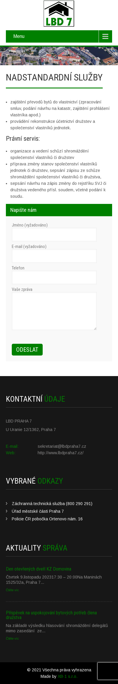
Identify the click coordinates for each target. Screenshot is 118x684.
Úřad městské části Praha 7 (38, 511)
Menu (18, 36)
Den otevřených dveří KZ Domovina (38, 569)
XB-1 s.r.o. (67, 676)
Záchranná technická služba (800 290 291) (52, 503)
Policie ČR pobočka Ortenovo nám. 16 (47, 519)
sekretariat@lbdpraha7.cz (62, 446)
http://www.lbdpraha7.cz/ (61, 452)
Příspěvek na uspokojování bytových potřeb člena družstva (51, 615)
